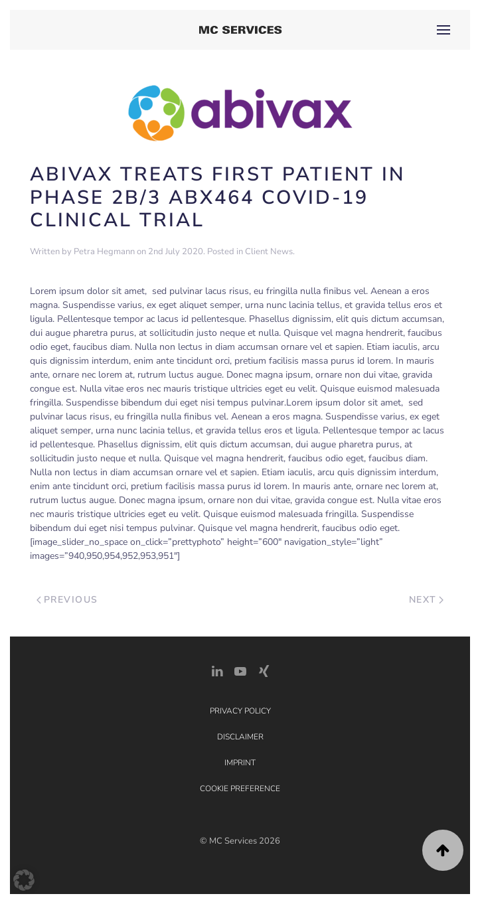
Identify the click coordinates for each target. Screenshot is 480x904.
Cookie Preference (240, 788)
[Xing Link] (263, 670)
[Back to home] (240, 30)
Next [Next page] (426, 599)
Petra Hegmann (104, 252)
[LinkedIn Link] (217, 670)
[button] (443, 30)
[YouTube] (240, 670)
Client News (269, 252)
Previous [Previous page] (67, 599)
